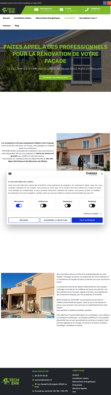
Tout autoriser (87, 220)
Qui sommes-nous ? (88, 18)
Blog (17, 26)
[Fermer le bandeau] (102, 174)
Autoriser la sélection (55, 220)
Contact (7, 26)
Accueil (6, 18)
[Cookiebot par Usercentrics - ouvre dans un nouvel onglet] (87, 173)
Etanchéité (70, 18)
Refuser (24, 220)
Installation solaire (22, 18)
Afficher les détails (91, 214)
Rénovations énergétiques (48, 18)
